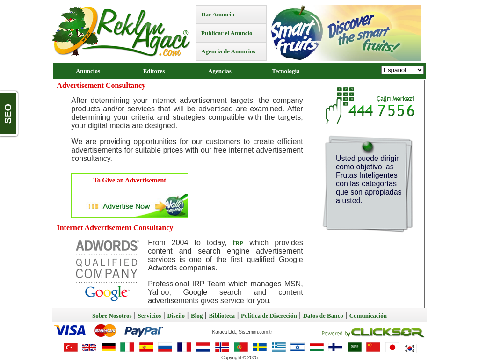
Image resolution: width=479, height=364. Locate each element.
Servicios (149, 315)
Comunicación (368, 315)
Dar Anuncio (217, 14)
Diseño (176, 315)
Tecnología (285, 70)
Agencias (220, 70)
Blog (197, 315)
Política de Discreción (269, 315)
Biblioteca (222, 315)
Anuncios (88, 70)
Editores (154, 70)
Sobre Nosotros (111, 315)
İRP (238, 243)
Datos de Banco (323, 315)
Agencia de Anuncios (228, 51)
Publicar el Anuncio (227, 32)
